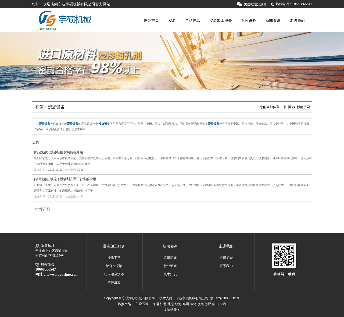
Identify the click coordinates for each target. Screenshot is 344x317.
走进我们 (297, 20)
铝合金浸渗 (114, 266)
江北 (163, 304)
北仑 (171, 304)
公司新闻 (41, 179)
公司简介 (226, 258)
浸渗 (172, 20)
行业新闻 (41, 152)
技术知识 (170, 274)
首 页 (287, 107)
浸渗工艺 (114, 258)
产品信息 (192, 20)
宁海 (223, 304)
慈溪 (208, 304)
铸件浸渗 (114, 282)
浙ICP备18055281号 (225, 298)
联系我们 (226, 266)
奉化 (193, 304)
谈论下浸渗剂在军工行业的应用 (73, 179)
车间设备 (248, 20)
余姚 (200, 304)
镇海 (178, 304)
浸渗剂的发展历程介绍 (66, 152)
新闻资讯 (272, 20)
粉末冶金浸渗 (114, 274)
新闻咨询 (170, 246)
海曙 (156, 304)
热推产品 (124, 304)
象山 (215, 304)
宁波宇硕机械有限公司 (192, 298)
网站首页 (151, 20)
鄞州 (186, 304)
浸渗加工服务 (220, 20)
